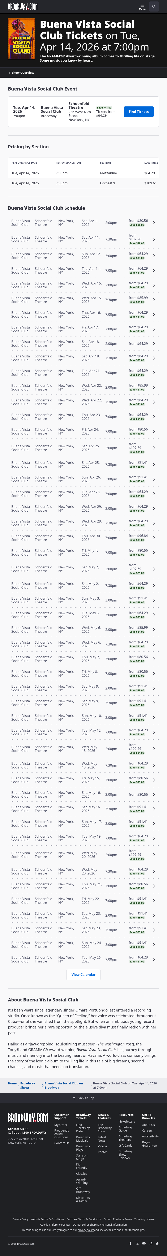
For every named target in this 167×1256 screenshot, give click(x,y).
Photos (102, 1152)
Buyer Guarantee (149, 1143)
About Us (148, 1125)
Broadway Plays (83, 1147)
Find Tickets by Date (83, 1128)
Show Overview (21, 72)
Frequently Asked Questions (61, 1133)
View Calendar (83, 974)
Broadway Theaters (126, 1138)
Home (12, 1083)
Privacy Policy (21, 1219)
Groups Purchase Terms (118, 1219)
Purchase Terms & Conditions (84, 1219)
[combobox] (152, 6)
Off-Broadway (83, 1190)
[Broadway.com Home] (22, 6)
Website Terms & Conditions (47, 1219)
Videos (102, 1146)
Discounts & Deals (83, 1199)
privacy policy (86, 1230)
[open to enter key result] (154, 6)
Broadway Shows (26, 1085)
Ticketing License (144, 1219)
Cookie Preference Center (55, 1224)
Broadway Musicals (83, 1138)
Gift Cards (125, 1145)
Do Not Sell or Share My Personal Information (100, 1224)
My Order (60, 1125)
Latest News (102, 1138)
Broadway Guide (126, 1129)
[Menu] (142, 7)
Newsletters (127, 1121)
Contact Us (16, 1129)
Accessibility (150, 1136)
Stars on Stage (81, 1157)
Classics (81, 1174)
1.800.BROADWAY (33, 1132)
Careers (147, 1130)
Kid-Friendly (81, 1166)
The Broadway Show (105, 1128)
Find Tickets (139, 111)
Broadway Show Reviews (126, 1154)
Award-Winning (82, 1181)
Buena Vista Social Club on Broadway (62, 1085)
